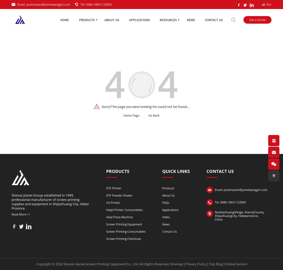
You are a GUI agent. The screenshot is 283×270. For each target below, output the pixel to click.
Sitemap (176, 264)
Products (168, 188)
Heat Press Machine (119, 217)
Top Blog (216, 264)
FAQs (165, 203)
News (166, 224)
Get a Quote (257, 20)
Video (166, 217)
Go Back (154, 115)
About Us (168, 195)
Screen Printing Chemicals (123, 239)
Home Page (131, 115)
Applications (170, 210)
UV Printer (113, 203)
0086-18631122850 (99, 4)
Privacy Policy (196, 264)
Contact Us (169, 232)
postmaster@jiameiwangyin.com (48, 4)
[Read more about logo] (21, 177)
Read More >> (21, 214)
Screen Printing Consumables (125, 232)
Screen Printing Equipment (124, 224)
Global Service (236, 264)
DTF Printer (113, 188)
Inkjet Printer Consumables (124, 210)
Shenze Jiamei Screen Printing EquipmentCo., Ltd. (101, 264)
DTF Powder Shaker (119, 195)
